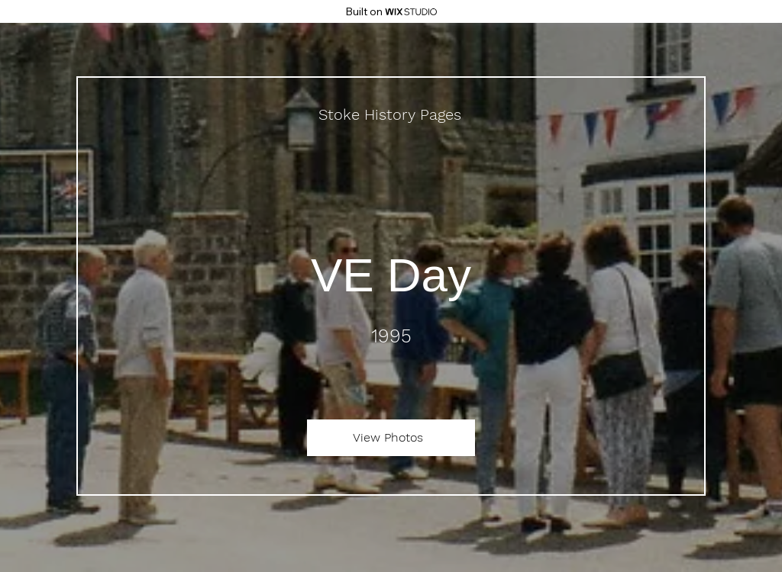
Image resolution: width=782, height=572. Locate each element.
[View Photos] (391, 437)
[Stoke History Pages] (391, 114)
